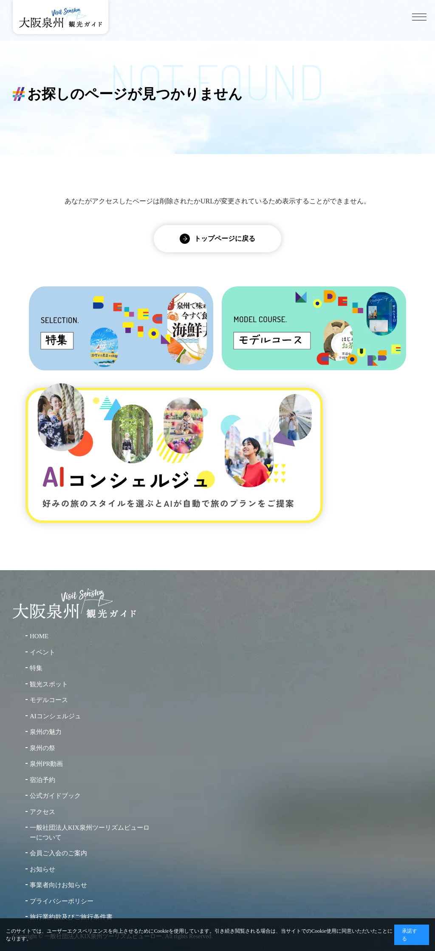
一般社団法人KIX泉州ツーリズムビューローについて (90, 832)
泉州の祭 (42, 748)
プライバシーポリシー (61, 901)
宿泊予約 (42, 780)
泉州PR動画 (46, 763)
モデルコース (49, 700)
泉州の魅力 (46, 731)
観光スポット (49, 684)
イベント (42, 652)
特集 (36, 668)
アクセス (42, 811)
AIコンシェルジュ (55, 716)
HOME (39, 636)
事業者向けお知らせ (58, 885)
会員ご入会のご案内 (58, 853)
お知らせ (42, 869)
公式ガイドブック (55, 795)
